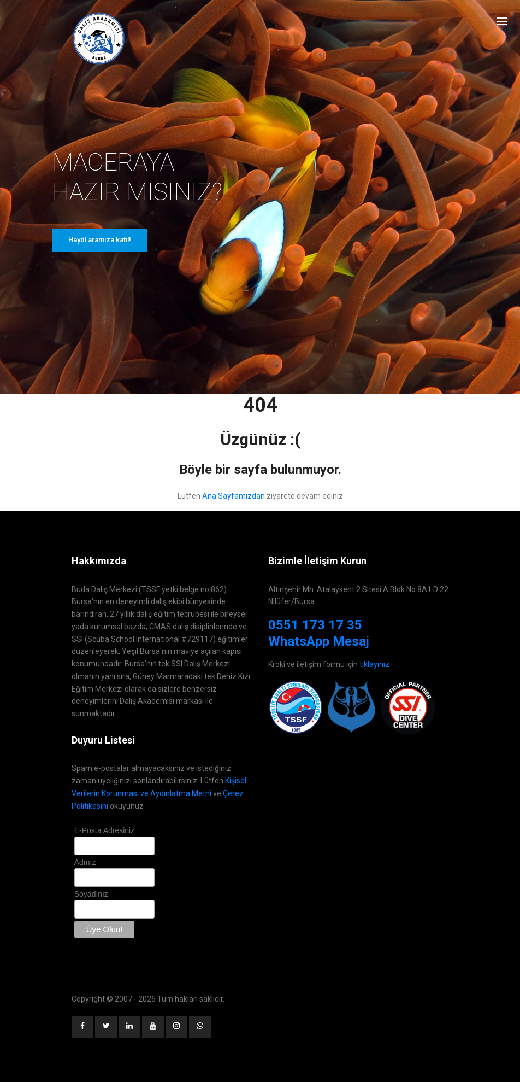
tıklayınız (374, 664)
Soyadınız (91, 894)
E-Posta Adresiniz (104, 830)
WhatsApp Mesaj (318, 641)
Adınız (85, 862)
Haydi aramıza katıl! (99, 240)
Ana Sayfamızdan (233, 496)
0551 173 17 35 (315, 625)
